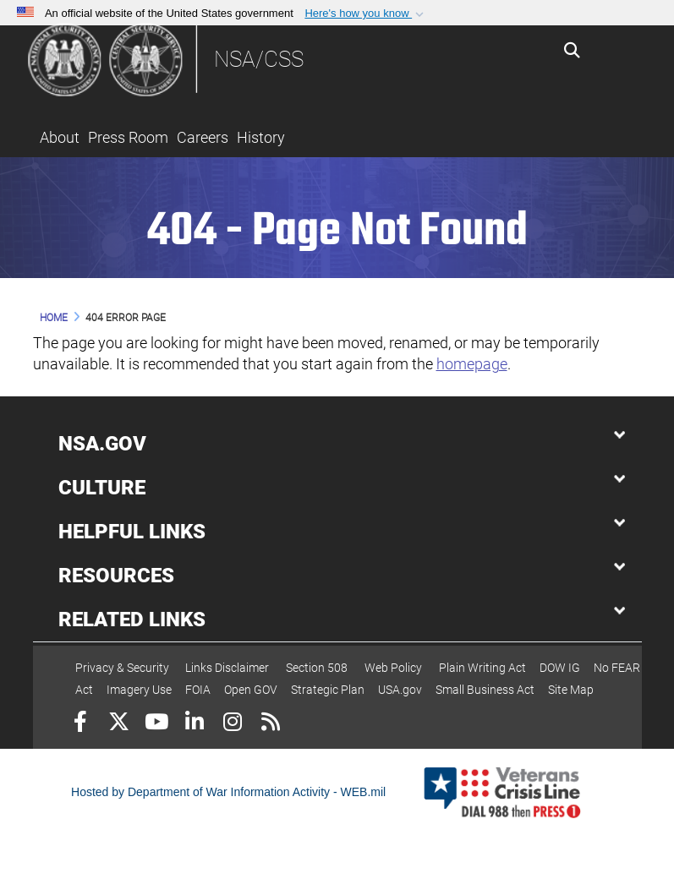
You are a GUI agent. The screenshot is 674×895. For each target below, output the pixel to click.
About (59, 137)
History (261, 137)
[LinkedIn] (195, 724)
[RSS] (271, 724)
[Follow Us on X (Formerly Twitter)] (119, 724)
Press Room (128, 137)
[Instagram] (233, 724)
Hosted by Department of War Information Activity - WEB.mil (228, 792)
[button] (365, 13)
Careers (202, 137)
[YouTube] (157, 724)
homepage (471, 364)
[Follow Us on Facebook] (81, 724)
